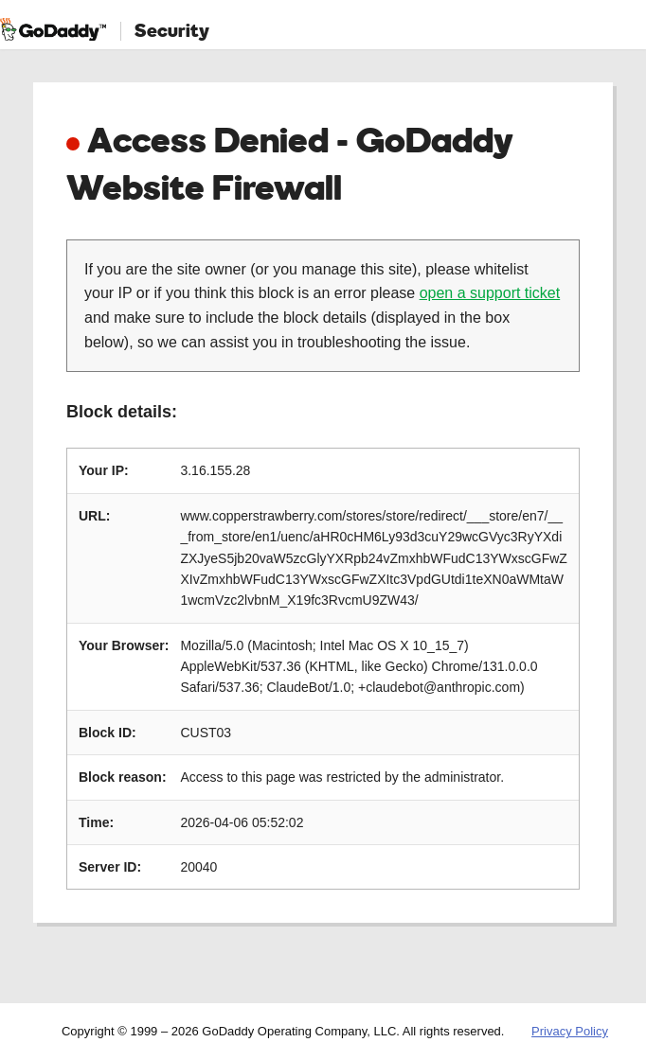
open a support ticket (490, 293)
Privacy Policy (569, 1031)
